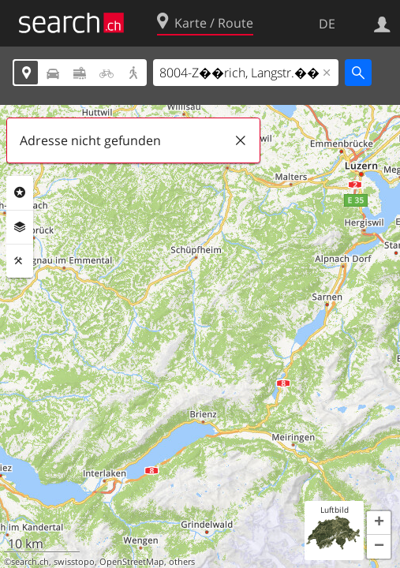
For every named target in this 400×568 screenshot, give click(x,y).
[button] (379, 523)
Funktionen (19, 261)
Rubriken (19, 192)
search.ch (30, 561)
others (182, 561)
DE (327, 23)
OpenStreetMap (131, 561)
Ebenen (19, 227)
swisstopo (74, 561)
